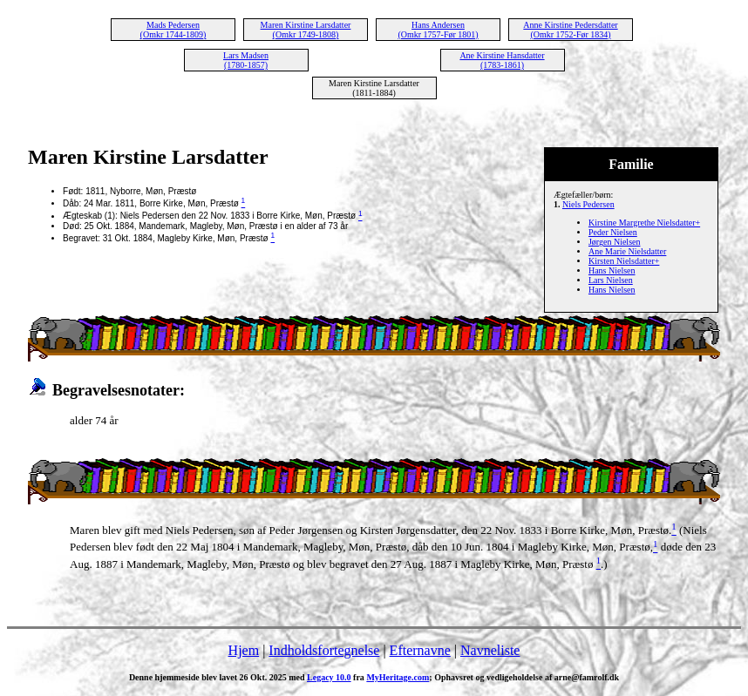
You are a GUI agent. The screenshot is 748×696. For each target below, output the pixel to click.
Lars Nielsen (610, 280)
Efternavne (420, 650)
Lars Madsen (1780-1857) (246, 60)
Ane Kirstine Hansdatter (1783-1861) (501, 60)
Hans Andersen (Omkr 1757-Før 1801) (438, 29)
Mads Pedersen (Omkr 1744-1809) (173, 29)
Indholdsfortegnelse (324, 650)
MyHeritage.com (397, 677)
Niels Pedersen (588, 204)
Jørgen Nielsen (614, 242)
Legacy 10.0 (329, 677)
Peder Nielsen (612, 232)
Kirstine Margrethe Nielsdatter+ (644, 222)
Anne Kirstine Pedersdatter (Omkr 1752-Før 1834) (570, 29)
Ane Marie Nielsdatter (627, 251)
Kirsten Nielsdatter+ (623, 261)
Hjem (244, 650)
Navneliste (490, 650)
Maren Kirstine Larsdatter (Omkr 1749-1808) (306, 29)
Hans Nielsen (612, 270)
